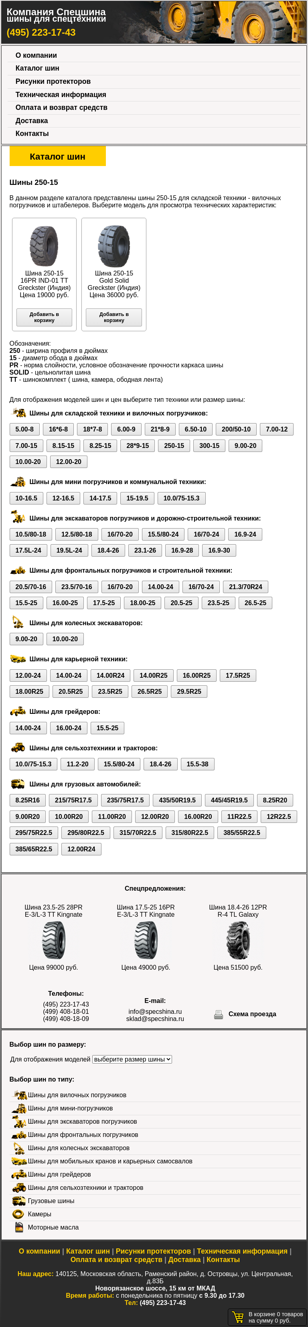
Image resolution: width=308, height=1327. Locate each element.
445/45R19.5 (229, 800)
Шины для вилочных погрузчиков (77, 1095)
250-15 (174, 445)
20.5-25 (181, 603)
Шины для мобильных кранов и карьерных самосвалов (110, 1161)
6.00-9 (126, 429)
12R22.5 (279, 816)
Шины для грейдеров (59, 1174)
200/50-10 (236, 429)
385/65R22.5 (34, 849)
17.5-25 (104, 603)
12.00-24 (28, 675)
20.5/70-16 (31, 586)
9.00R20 (28, 816)
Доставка (32, 121)
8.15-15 (63, 445)
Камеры (40, 1214)
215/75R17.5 (73, 800)
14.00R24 (110, 675)
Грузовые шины (51, 1200)
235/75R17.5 (125, 800)
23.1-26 (145, 550)
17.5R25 (238, 675)
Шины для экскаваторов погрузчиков (82, 1121)
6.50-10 (196, 429)
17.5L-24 (28, 550)
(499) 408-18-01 (66, 1011)
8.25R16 (28, 800)
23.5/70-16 (76, 586)
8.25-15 (100, 445)
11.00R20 (112, 816)
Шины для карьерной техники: (79, 659)
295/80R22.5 (85, 832)
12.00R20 (155, 816)
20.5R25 (71, 691)
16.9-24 (245, 534)
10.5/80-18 (31, 534)
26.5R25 (150, 691)
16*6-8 (58, 429)
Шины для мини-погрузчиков (70, 1108)
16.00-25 (65, 603)
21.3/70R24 (245, 586)
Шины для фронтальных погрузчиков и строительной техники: (131, 570)
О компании (36, 55)
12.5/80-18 (76, 534)
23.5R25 (110, 691)
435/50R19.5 (177, 800)
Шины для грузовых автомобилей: (85, 784)
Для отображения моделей (50, 1059)
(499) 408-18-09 (66, 1018)
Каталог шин (37, 68)
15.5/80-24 (163, 534)
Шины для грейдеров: (65, 711)
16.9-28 (182, 550)
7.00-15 (26, 445)
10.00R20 (69, 816)
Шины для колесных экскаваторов (79, 1148)
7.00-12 (277, 429)
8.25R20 (275, 800)
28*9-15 (137, 445)
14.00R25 (153, 675)
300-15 (209, 445)
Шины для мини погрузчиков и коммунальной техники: (118, 481)
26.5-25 (255, 603)
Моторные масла (53, 1227)
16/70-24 (206, 534)
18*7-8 (92, 429)
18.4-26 (108, 550)
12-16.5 (63, 498)
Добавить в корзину (44, 317)
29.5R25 (189, 691)
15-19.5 (137, 498)
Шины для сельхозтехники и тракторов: (94, 748)
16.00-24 (68, 728)
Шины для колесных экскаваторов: (86, 623)
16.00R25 (197, 675)
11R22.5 (239, 816)
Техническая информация (61, 95)
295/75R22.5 (34, 832)
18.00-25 (142, 603)
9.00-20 (245, 445)
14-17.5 (100, 498)
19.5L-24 (69, 550)
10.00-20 (28, 461)
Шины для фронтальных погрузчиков (83, 1134)
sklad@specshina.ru (155, 1018)
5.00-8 (25, 429)
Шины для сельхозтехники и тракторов (86, 1187)
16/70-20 (120, 534)
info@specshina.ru (155, 1011)
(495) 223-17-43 (41, 32)
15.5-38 (198, 764)
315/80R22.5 (190, 832)
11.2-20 (77, 764)
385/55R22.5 (241, 832)
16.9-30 (219, 550)
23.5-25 (218, 603)
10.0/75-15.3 (182, 498)
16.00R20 (198, 816)
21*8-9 (160, 429)
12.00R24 (81, 849)
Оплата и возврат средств (61, 107)
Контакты (32, 134)
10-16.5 (26, 498)
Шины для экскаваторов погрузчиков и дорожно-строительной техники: (145, 518)
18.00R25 (29, 691)
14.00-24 (160, 586)
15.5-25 (26, 603)
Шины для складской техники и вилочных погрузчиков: (119, 413)
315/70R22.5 (138, 832)
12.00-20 (68, 461)
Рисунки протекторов (53, 81)
